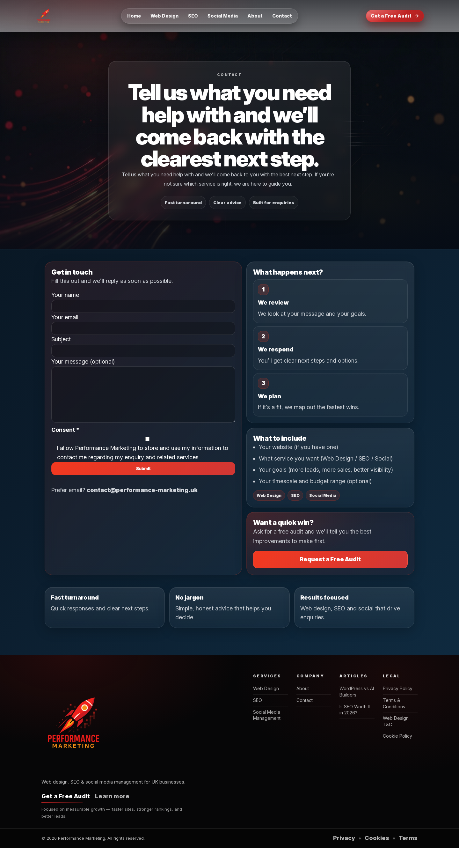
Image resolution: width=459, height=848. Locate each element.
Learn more (112, 796)
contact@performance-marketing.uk (142, 499)
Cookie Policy (397, 736)
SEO (193, 15)
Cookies (377, 838)
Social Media (223, 15)
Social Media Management (266, 715)
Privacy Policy (397, 688)
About (255, 15)
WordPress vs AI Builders (356, 691)
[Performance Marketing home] (44, 16)
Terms (408, 838)
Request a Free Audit (330, 559)
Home (134, 15)
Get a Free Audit (395, 16)
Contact (282, 15)
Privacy (344, 838)
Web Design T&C (396, 721)
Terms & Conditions (394, 703)
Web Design (164, 15)
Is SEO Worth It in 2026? (354, 710)
